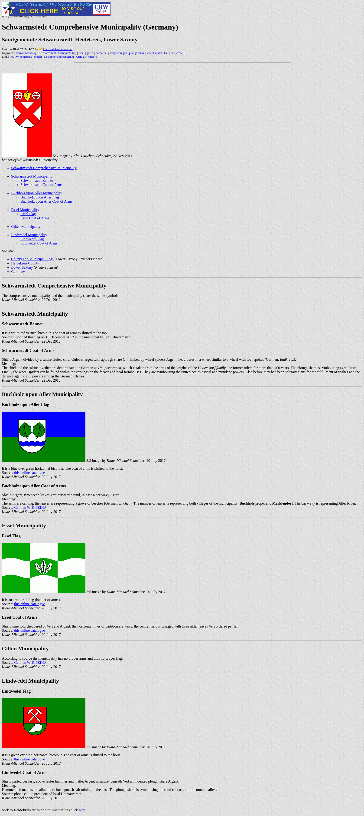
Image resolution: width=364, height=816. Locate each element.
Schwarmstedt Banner (36, 180)
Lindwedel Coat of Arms (38, 243)
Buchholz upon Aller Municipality (36, 193)
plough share (137, 53)
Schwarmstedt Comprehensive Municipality (44, 168)
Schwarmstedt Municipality (31, 176)
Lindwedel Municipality (29, 235)
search (38, 56)
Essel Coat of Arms (34, 218)
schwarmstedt (47, 53)
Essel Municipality (25, 210)
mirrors (92, 56)
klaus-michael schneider (57, 49)
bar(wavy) (177, 53)
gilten (90, 53)
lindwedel (101, 53)
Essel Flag (28, 214)
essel (81, 53)
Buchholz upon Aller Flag (39, 197)
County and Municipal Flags (32, 259)
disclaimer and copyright (59, 56)
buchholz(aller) (67, 53)
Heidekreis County (25, 263)
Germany (18, 272)
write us (81, 56)
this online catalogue (29, 473)
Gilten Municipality (26, 226)
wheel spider (154, 53)
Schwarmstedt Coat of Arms (41, 185)
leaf (166, 53)
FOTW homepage (21, 56)
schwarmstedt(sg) (26, 53)
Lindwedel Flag (32, 239)
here (82, 810)
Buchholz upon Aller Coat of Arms (46, 201)
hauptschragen (118, 53)
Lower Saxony (22, 267)
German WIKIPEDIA (30, 507)
